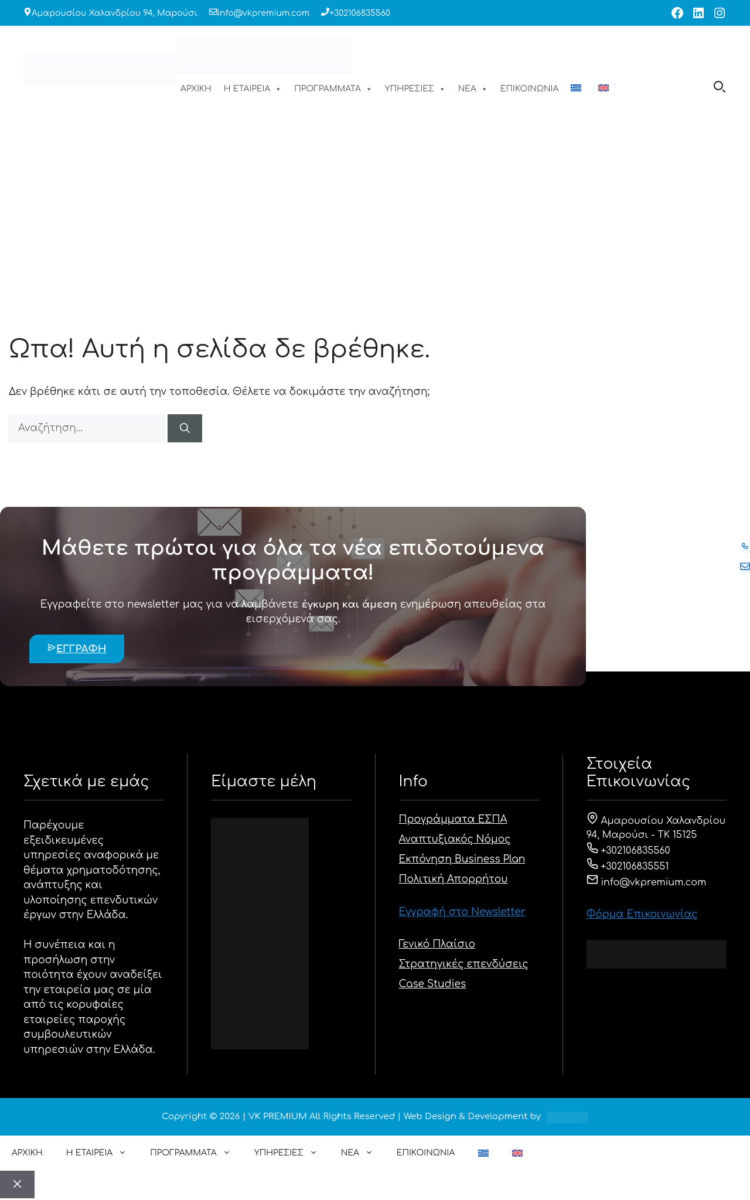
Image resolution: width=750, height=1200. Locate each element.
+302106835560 (359, 13)
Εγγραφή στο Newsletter (462, 912)
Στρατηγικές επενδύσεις (464, 964)
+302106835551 (628, 866)
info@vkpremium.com (263, 13)
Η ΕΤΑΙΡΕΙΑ (253, 89)
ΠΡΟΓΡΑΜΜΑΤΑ (333, 89)
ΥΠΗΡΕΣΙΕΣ (415, 89)
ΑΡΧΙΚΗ (196, 88)
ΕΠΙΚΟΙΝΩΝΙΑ (529, 88)
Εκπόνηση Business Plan (462, 859)
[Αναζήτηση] (185, 428)
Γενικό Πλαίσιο (437, 944)
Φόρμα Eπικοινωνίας (642, 914)
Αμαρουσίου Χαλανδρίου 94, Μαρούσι (114, 13)
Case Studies (432, 984)
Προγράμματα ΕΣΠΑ (453, 819)
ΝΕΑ (473, 89)
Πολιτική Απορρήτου (453, 879)
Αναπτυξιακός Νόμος (455, 839)
